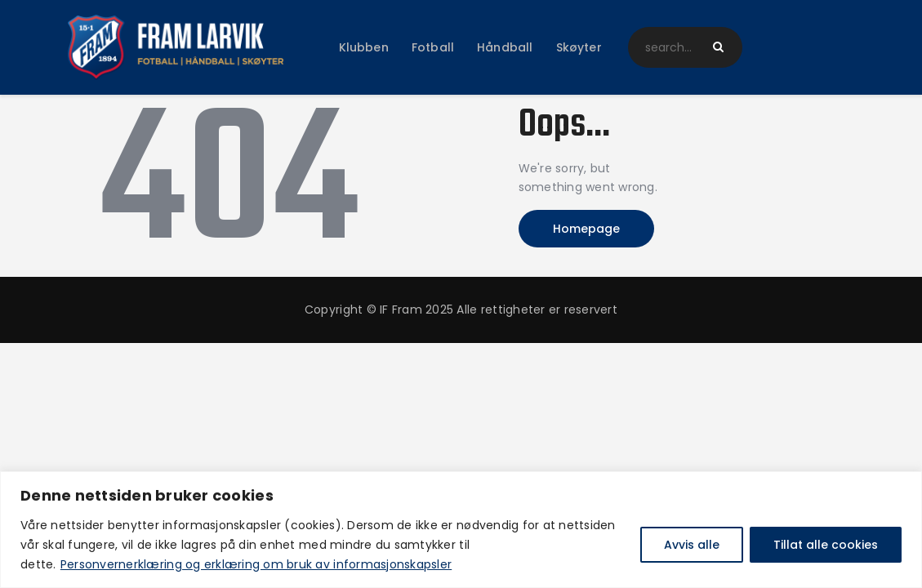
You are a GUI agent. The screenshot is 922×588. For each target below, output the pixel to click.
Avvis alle (691, 545)
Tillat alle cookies (825, 545)
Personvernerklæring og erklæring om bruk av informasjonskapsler (256, 564)
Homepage (586, 228)
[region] (461, 529)
